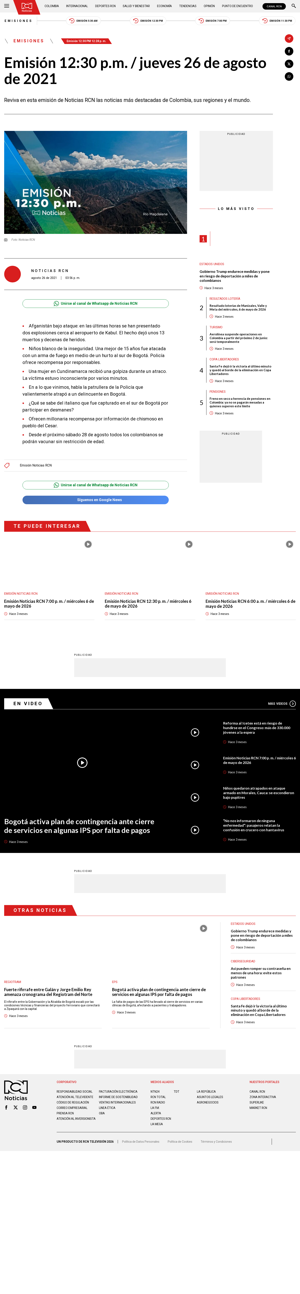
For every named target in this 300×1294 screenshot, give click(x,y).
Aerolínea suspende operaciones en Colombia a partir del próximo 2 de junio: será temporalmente (239, 338)
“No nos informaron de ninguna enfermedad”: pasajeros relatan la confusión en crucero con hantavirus (254, 825)
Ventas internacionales (117, 1106)
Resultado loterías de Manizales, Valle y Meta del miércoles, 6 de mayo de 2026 (238, 307)
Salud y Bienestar (137, 6)
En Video (28, 704)
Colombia (52, 6)
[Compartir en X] (289, 64)
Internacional (77, 6)
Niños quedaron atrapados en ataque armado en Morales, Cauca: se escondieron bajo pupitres (259, 793)
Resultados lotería (225, 299)
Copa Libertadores (224, 360)
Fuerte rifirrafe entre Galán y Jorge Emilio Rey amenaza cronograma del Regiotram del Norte (48, 992)
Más (282, 704)
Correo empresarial (72, 1111)
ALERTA (156, 1113)
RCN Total (158, 1097)
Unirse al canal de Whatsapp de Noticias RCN (95, 303)
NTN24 (155, 1091)
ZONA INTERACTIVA (263, 1097)
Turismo (216, 327)
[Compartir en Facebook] (289, 51)
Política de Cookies (180, 1143)
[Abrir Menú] (6, 6)
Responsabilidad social (75, 1091)
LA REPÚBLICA (206, 1091)
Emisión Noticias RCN (36, 465)
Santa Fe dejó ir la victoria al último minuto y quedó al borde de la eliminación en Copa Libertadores (240, 370)
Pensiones (218, 392)
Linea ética (107, 1111)
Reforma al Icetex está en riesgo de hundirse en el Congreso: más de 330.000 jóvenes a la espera (257, 728)
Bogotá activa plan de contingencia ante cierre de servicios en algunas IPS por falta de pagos (78, 826)
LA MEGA (157, 1124)
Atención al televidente (75, 1097)
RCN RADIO (158, 1102)
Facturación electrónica (118, 1091)
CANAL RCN (274, 6)
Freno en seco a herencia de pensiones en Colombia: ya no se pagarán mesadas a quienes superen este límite (240, 402)
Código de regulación (73, 1106)
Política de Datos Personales (140, 1143)
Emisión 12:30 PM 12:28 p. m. (87, 41)
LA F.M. (155, 1108)
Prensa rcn (65, 1116)
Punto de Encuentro (237, 6)
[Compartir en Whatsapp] (289, 76)
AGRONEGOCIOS (208, 1102)
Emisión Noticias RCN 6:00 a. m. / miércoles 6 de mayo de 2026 (251, 604)
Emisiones (18, 21)
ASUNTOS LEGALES (210, 1097)
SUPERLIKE (257, 1102)
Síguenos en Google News (95, 500)
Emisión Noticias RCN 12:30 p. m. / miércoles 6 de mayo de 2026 (148, 604)
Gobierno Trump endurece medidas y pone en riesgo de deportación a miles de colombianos (235, 276)
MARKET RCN (259, 1108)
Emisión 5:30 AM (83, 21)
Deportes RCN (105, 6)
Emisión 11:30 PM (277, 21)
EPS (115, 982)
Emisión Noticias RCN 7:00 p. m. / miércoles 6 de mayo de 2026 (49, 604)
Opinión (209, 6)
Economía (165, 6)
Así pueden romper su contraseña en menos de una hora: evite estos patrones (261, 973)
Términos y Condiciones (216, 1143)
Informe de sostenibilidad (110, 1099)
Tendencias (188, 6)
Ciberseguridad (243, 961)
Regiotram (12, 982)
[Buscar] (294, 6)
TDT (176, 1091)
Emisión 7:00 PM (213, 21)
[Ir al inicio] (27, 7)
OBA (102, 1116)
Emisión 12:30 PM (148, 21)
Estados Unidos (212, 264)
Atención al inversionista (67, 1124)
